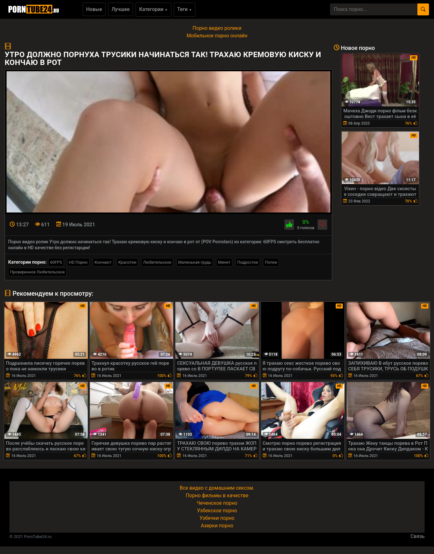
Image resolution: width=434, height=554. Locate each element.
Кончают (103, 262)
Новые (94, 9)
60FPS (56, 262)
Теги (184, 9)
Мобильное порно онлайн (217, 36)
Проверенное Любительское (37, 272)
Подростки (247, 262)
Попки (271, 262)
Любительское (157, 262)
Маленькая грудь (194, 262)
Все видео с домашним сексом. (217, 488)
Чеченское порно (217, 503)
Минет (224, 262)
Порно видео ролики (217, 28)
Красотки (127, 262)
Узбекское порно (217, 511)
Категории (153, 9)
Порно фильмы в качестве (217, 495)
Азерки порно (217, 526)
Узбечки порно (216, 518)
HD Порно (78, 262)
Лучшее (120, 9)
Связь (418, 536)
